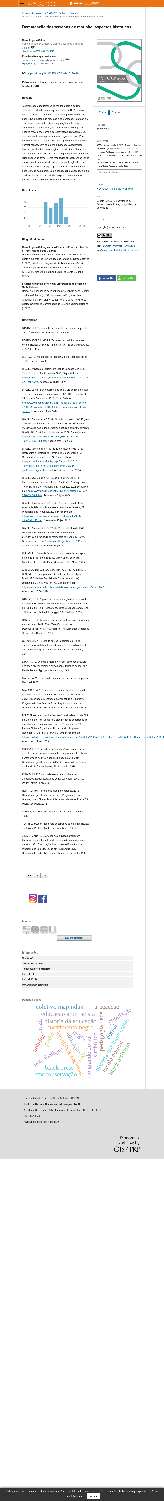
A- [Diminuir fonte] (45, 875)
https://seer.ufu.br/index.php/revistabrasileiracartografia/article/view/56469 (63, 587)
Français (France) (52, 930)
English (26, 930)
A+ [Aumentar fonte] (29, 875)
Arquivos (36, 13)
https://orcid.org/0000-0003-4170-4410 (38, 51)
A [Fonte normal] (37, 875)
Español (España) (44, 930)
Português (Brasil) (35, 930)
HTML (117, 112)
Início (25, 13)
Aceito (93, 1496)
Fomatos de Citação (109, 172)
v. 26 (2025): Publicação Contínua (62, 13)
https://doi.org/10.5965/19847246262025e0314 (53, 73)
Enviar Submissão (74, 938)
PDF (103, 112)
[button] (106, 278)
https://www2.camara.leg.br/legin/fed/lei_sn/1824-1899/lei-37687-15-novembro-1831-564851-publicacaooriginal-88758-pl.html (55, 407)
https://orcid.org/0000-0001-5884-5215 (38, 64)
